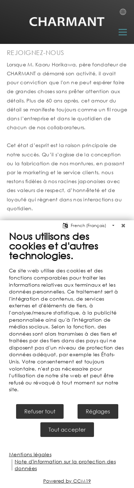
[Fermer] (123, 225)
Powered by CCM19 (67, 481)
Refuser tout (39, 411)
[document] (67, 316)
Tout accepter (67, 429)
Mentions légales (30, 454)
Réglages (98, 411)
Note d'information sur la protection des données (65, 465)
